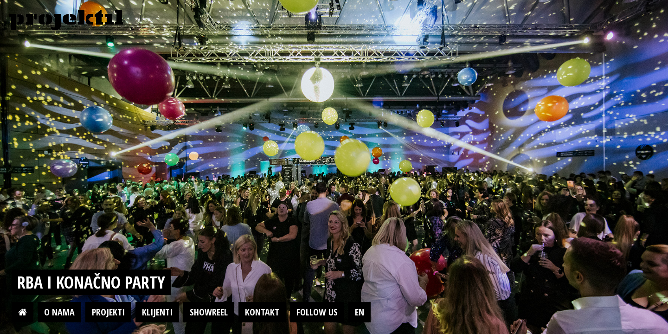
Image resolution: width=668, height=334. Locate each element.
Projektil (66, 20)
